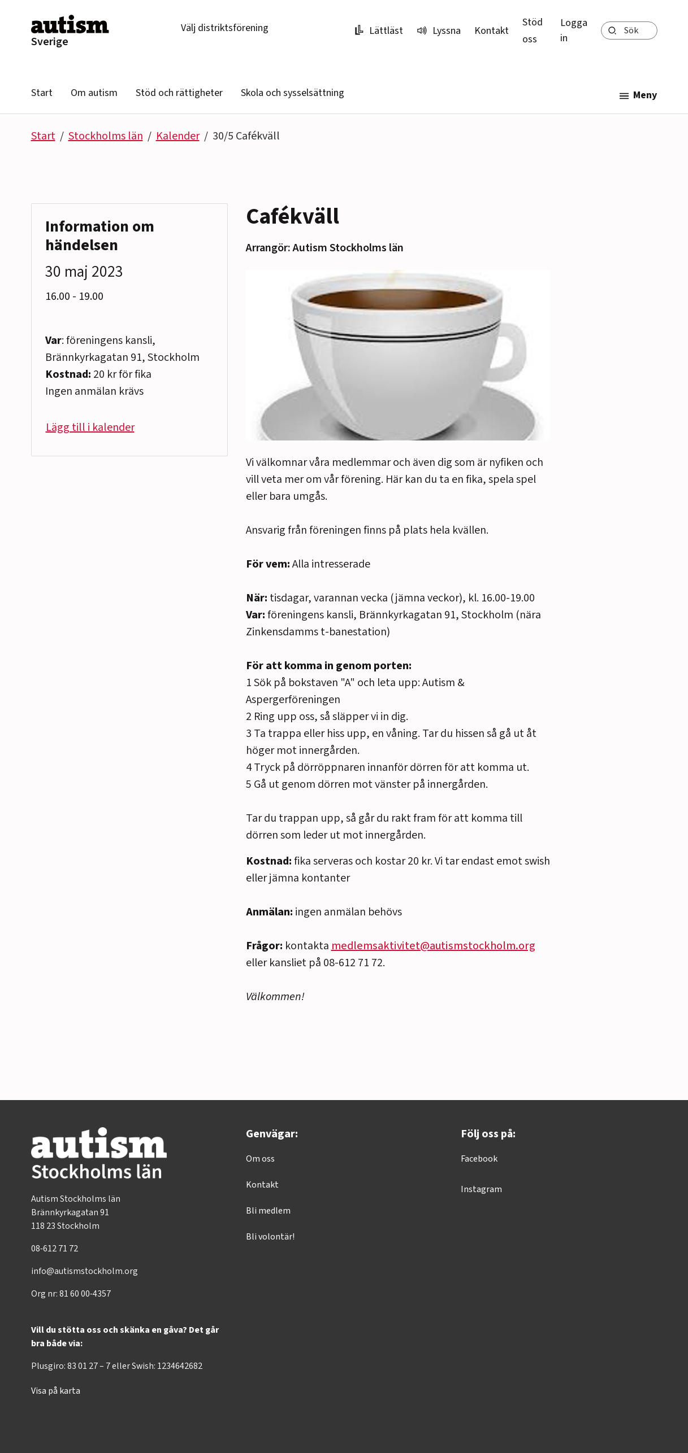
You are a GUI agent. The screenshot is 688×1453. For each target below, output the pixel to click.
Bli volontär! (270, 1237)
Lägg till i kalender (90, 427)
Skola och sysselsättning (292, 93)
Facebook (479, 1159)
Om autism (94, 93)
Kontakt (491, 31)
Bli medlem (268, 1211)
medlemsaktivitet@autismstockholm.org (433, 946)
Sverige (49, 42)
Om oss (260, 1159)
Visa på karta (55, 1391)
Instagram (481, 1189)
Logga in (573, 30)
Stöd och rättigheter (179, 93)
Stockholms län (105, 136)
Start (42, 93)
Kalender (178, 136)
